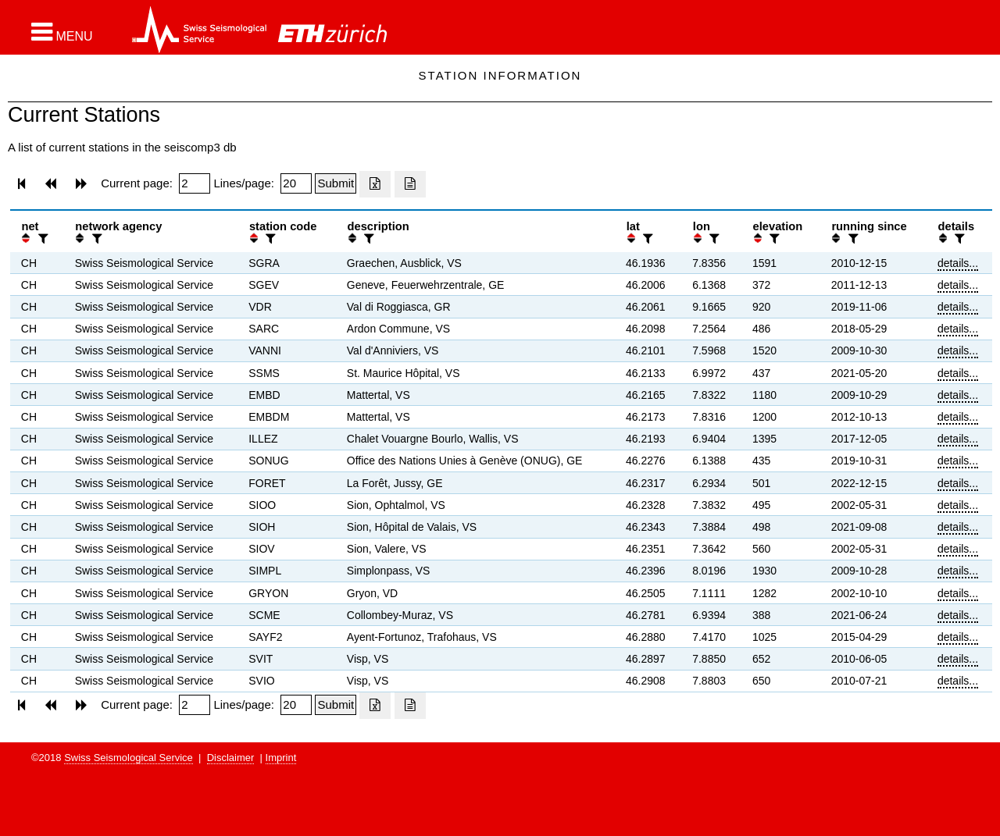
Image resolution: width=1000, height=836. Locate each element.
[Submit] (335, 183)
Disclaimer (231, 757)
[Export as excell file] (375, 184)
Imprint (281, 757)
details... (958, 263)
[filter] (41, 238)
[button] (62, 32)
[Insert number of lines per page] (296, 183)
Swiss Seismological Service (128, 757)
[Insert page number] (194, 183)
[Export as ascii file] (410, 184)
